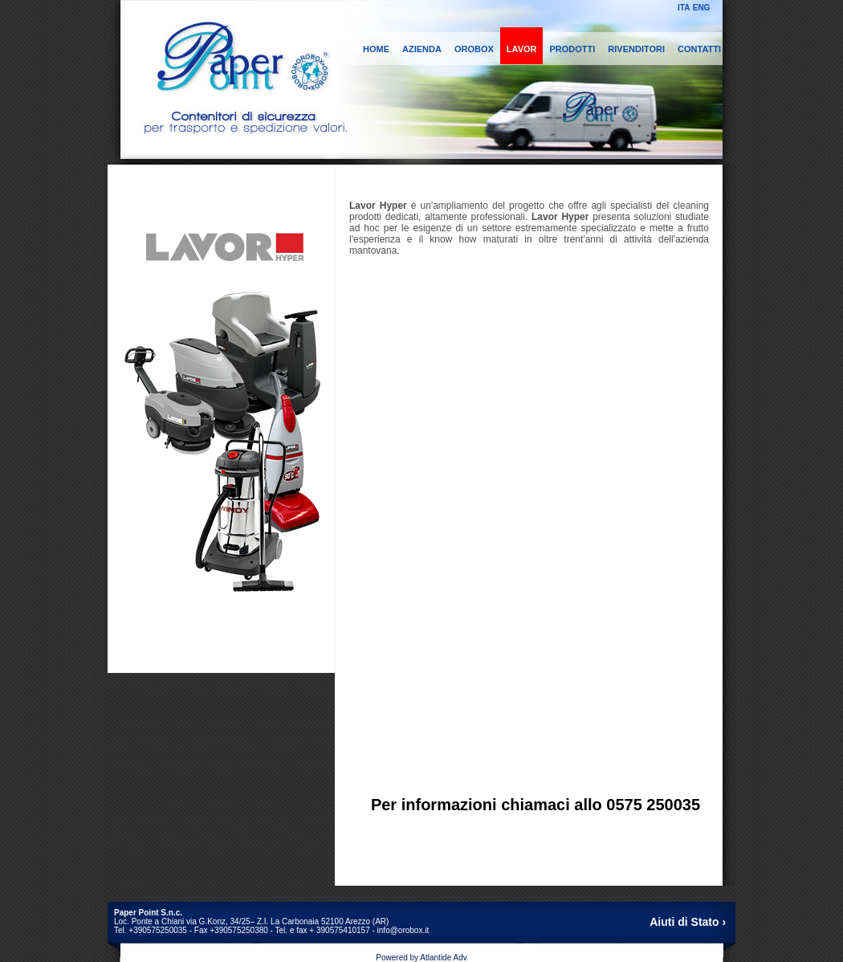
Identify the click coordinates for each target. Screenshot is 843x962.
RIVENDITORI (636, 49)
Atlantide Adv (443, 957)
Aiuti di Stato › (688, 921)
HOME (376, 49)
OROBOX (474, 49)
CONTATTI (699, 49)
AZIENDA (422, 49)
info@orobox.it (403, 930)
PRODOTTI (572, 49)
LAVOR (522, 49)
